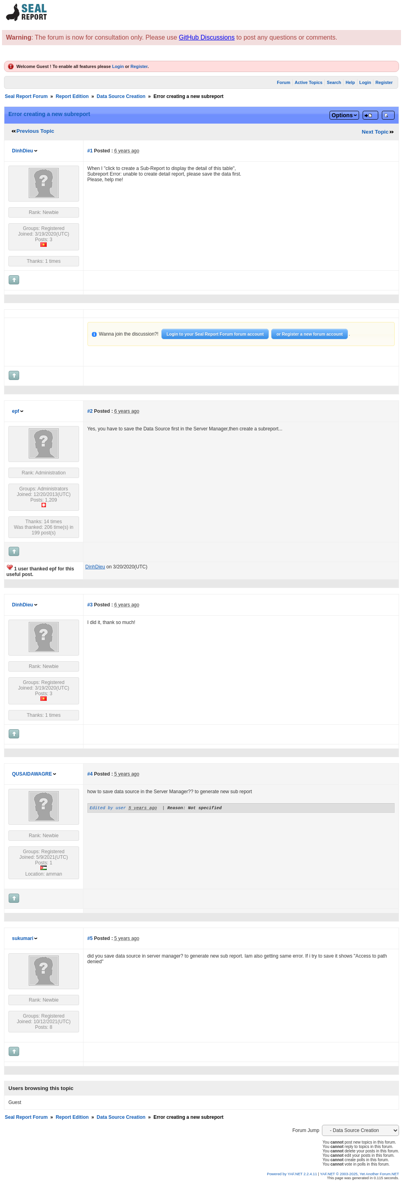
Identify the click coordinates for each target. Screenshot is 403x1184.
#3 (90, 605)
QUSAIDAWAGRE (32, 774)
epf (15, 411)
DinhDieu (22, 151)
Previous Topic (35, 131)
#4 (90, 774)
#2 (90, 411)
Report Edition (72, 96)
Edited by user (108, 809)
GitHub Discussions (207, 37)
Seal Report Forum (26, 96)
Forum (283, 82)
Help (350, 82)
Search (334, 82)
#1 (90, 151)
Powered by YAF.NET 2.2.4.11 (292, 1174)
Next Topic (375, 132)
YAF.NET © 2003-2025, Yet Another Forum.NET (359, 1174)
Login (118, 66)
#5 (90, 938)
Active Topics (308, 82)
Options (342, 115)
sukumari (22, 938)
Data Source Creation (121, 96)
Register (139, 66)
